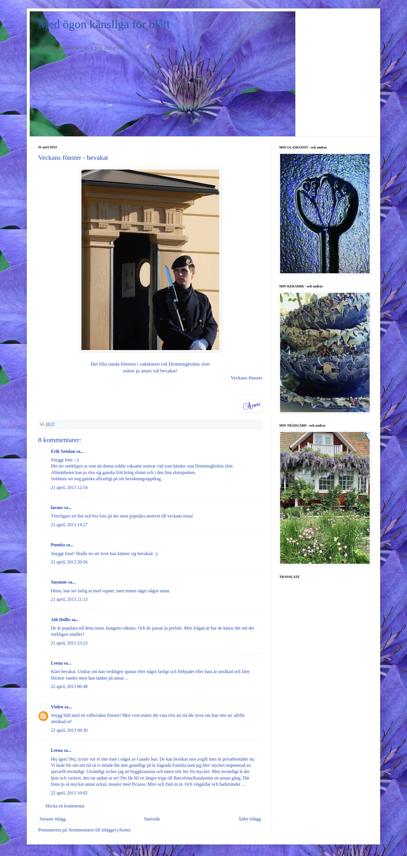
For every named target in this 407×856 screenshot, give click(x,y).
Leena (57, 663)
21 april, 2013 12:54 (69, 487)
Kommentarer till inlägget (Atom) (99, 829)
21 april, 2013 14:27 (69, 524)
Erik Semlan (63, 451)
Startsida (152, 818)
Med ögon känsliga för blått (104, 24)
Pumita (58, 544)
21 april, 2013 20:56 (69, 562)
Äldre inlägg (249, 818)
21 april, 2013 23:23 (69, 643)
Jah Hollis (60, 619)
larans (57, 507)
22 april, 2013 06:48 (69, 686)
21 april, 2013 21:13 (69, 599)
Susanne (59, 582)
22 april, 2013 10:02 (69, 793)
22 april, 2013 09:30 (69, 730)
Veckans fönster (246, 378)
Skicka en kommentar (65, 805)
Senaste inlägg (53, 818)
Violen (57, 706)
